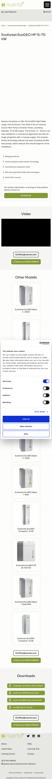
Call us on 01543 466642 (26, 262)
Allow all (26, 419)
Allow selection (26, 426)
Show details (39, 412)
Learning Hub (33, 749)
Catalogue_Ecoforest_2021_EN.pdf (26, 685)
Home (3, 26)
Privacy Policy (38, 773)
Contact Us (26, 195)
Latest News (6, 749)
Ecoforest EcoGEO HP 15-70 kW (39, 26)
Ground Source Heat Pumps (17, 26)
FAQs (29, 744)
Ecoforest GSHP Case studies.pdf (25, 700)
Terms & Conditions (15, 773)
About (4, 744)
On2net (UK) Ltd (40, 778)
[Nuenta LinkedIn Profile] (33, 735)
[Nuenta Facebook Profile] (38, 735)
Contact (30, 754)
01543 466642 (10, 760)
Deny (26, 434)
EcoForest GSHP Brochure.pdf (24, 693)
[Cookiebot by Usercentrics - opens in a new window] (39, 343)
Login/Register (9, 12)
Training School (8, 754)
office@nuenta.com (26, 254)
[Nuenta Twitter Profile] (28, 735)
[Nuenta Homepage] (26, 4)
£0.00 (47, 12)
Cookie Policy (28, 773)
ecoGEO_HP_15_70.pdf (20, 707)
